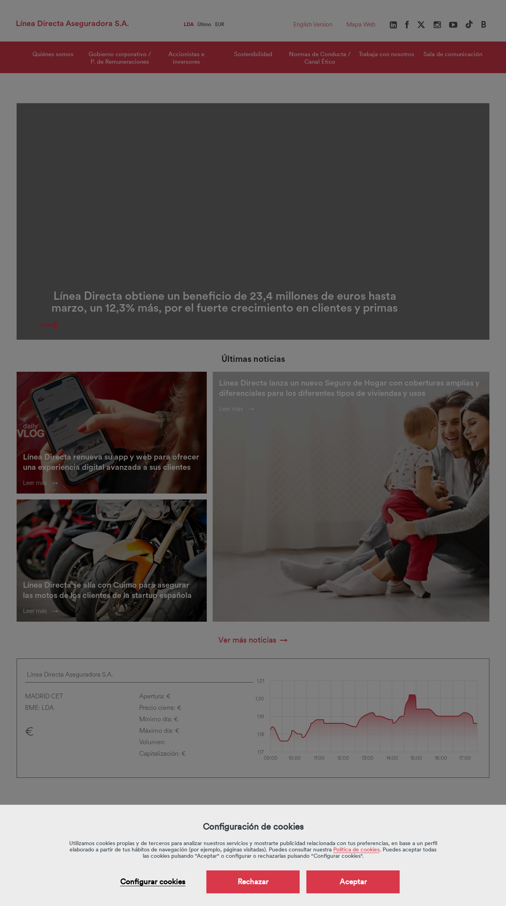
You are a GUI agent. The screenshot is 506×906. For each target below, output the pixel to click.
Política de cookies (356, 849)
